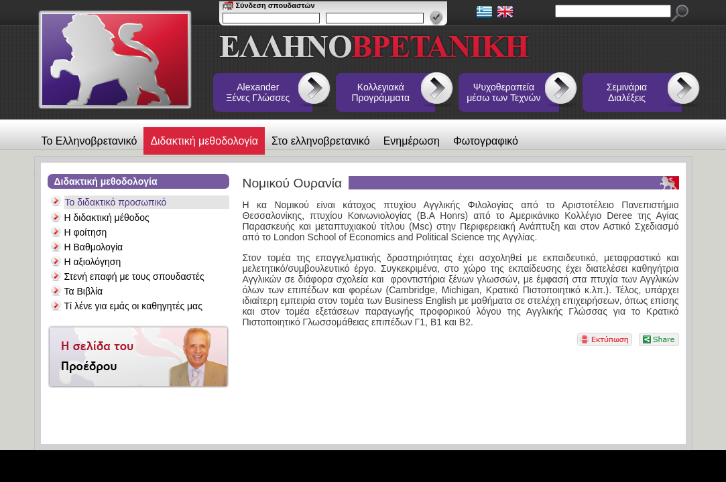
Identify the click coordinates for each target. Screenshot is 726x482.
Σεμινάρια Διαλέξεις (627, 92)
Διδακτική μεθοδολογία (204, 141)
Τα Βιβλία (83, 291)
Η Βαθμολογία (93, 247)
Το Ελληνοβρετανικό (89, 141)
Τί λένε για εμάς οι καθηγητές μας (133, 306)
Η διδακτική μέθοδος (106, 217)
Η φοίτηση (85, 232)
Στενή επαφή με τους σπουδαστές (134, 276)
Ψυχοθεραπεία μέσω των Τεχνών (503, 92)
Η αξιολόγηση (92, 261)
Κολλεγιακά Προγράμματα (381, 92)
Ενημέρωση (411, 141)
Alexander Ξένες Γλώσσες (258, 92)
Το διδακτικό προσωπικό (116, 202)
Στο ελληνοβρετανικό (320, 141)
